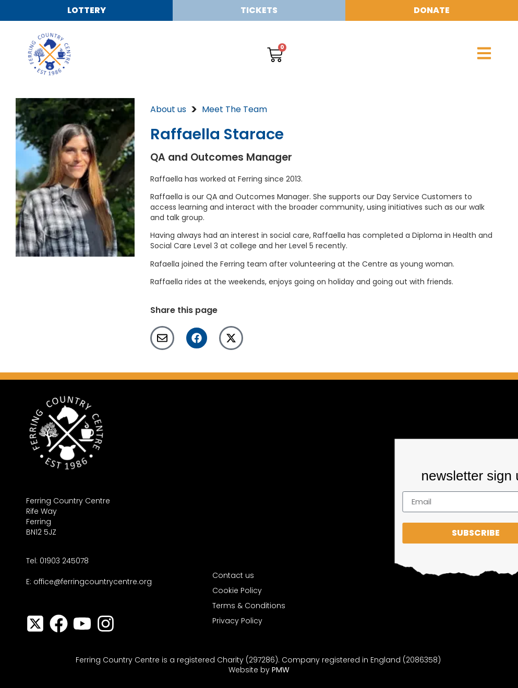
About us (168, 109)
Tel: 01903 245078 (57, 561)
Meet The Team (234, 109)
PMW (281, 670)
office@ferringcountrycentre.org (92, 581)
